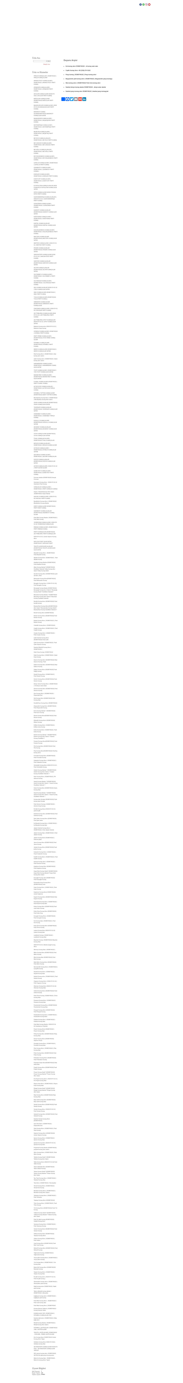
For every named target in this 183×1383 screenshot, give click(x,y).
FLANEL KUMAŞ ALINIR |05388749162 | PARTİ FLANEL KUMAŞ (45, 382)
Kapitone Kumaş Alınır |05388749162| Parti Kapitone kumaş (44, 867)
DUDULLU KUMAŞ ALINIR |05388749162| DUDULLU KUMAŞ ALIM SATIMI (45, 422)
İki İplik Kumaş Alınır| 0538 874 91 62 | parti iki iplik (45, 810)
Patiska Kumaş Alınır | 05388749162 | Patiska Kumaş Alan (44, 1020)
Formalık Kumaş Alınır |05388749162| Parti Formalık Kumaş (44, 756)
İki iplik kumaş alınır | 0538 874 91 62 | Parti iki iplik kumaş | (45, 1277)
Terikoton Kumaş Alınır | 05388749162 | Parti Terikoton (45, 1196)
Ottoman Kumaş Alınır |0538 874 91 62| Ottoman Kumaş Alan (45, 987)
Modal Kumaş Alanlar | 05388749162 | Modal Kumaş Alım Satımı (44, 1323)
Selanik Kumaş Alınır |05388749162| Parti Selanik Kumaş (45, 1115)
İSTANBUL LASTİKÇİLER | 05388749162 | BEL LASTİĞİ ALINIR (45, 1328)
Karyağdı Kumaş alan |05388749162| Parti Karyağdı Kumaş (44, 878)
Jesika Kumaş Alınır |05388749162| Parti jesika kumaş (45, 848)
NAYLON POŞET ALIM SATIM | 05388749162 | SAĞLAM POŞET (43, 542)
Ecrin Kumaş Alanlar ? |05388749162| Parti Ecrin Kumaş (44, 711)
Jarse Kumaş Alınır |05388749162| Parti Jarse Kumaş (45, 843)
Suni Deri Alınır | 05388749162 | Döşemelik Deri (43, 1124)
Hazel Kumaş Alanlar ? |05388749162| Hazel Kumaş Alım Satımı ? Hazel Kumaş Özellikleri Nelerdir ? (45, 794)
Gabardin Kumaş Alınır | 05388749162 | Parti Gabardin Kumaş (45, 761)
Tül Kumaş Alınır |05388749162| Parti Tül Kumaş (45, 1209)
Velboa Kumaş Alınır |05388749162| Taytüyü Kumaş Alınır (44, 1234)
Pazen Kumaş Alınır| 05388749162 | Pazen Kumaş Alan (44, 1030)
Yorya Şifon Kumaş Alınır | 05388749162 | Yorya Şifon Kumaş (45, 1258)
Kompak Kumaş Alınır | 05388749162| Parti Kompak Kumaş (44, 917)
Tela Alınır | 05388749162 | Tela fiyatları (45, 1183)
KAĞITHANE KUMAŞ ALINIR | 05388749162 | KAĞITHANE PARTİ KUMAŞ (44, 218)
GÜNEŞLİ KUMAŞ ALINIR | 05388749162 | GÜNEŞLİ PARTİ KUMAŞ (46, 332)
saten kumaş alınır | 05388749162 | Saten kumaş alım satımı (46, 359)
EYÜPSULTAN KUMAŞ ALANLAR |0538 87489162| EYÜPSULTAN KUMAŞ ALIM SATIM (45, 187)
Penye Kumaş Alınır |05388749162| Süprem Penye (44, 1039)
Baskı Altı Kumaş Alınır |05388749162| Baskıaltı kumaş (45, 1268)
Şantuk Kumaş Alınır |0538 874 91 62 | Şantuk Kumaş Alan (45, 1143)
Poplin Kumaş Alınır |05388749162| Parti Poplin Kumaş (45, 1068)
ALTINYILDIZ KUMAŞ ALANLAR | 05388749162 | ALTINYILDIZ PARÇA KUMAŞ (44, 388)
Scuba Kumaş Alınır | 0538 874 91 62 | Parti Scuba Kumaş (45, 1110)
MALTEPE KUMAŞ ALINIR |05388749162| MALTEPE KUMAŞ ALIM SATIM (45, 238)
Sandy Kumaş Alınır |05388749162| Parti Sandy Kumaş (45, 1105)
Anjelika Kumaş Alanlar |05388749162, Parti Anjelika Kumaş (45, 563)
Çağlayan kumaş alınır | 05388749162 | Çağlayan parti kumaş (45, 1297)
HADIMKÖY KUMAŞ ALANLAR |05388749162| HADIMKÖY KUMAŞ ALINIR (44, 512)
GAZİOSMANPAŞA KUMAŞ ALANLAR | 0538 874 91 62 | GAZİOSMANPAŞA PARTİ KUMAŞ (45, 198)
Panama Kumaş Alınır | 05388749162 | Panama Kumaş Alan (45, 1001)
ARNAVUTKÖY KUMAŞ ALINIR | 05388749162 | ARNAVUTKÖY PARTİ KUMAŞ (44, 82)
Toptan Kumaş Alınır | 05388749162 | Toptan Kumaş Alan (44, 1273)
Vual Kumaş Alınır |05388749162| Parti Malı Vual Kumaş (45, 1244)
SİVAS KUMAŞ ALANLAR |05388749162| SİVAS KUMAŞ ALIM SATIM (45, 403)
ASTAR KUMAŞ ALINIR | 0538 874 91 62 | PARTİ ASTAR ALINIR (45, 467)
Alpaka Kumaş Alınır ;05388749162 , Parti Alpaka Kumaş (46, 558)
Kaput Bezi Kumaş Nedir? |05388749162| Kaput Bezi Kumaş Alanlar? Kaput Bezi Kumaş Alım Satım (45, 872)
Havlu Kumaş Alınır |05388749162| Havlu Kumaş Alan (45, 789)
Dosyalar (79, 45)
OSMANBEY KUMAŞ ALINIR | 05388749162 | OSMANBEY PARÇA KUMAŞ (44, 415)
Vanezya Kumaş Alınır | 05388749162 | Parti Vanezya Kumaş (45, 1225)
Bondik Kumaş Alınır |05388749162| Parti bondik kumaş (45, 602)
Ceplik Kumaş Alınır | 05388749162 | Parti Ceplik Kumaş (46, 629)
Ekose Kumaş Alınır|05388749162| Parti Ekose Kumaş (45, 716)
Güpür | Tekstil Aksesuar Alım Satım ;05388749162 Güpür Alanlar (44, 492)
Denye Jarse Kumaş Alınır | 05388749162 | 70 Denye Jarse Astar (45, 684)
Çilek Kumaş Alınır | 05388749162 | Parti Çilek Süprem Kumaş (45, 643)
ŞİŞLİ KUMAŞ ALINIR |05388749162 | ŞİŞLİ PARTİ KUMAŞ (44, 293)
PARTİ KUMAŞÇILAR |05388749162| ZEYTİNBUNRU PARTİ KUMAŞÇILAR (45, 532)
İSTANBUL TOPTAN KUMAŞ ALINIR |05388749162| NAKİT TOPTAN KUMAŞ (45, 394)
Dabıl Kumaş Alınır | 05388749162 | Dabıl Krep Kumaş (45, 656)
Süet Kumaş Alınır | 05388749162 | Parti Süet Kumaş (45, 1129)
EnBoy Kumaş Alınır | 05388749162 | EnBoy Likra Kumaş (44, 726)
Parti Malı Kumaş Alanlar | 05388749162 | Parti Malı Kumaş (45, 518)
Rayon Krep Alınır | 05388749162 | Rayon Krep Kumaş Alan (45, 1084)
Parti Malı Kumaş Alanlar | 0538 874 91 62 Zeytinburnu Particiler (45, 1025)
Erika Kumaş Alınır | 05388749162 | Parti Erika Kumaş (45, 730)
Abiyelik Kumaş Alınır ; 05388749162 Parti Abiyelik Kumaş (44, 553)
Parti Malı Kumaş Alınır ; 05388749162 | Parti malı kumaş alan (45, 1301)
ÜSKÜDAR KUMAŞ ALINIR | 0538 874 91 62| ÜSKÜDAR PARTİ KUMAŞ (46, 309)
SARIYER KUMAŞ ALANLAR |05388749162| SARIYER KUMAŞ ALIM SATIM (45, 262)
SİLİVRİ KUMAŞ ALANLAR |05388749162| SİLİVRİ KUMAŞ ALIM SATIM (44, 269)
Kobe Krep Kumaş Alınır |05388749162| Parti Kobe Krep (45, 912)
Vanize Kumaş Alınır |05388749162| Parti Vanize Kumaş (45, 1229)
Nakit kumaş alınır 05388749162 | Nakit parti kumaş (45, 1287)
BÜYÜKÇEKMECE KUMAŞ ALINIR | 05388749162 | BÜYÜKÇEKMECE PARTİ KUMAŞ (45, 157)
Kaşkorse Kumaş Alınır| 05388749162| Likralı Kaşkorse (45, 893)
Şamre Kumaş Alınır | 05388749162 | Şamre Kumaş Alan (44, 1139)
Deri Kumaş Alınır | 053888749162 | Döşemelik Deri (44, 694)
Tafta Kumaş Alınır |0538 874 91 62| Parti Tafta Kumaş (45, 1163)
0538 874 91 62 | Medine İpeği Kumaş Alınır (44, 945)
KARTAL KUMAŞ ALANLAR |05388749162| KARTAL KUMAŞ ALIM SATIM (45, 225)
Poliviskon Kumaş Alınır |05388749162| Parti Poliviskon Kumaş (45, 1058)
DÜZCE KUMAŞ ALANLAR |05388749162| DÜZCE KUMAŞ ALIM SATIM (44, 461)
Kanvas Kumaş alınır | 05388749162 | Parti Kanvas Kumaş (44, 862)
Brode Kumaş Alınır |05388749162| (44, 612)
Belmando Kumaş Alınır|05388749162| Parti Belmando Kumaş (45, 579)
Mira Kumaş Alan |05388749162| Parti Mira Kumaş (44, 958)
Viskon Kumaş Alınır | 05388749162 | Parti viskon (44, 1239)
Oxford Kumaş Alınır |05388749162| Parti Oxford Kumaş (45, 991)
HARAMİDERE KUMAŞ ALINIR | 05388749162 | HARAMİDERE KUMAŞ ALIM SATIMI (45, 365)
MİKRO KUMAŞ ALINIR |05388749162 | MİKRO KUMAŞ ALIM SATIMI (45, 350)
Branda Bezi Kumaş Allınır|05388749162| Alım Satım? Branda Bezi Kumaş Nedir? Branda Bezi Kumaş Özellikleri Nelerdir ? (45, 607)
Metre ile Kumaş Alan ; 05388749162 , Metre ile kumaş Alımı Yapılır (45, 1359)
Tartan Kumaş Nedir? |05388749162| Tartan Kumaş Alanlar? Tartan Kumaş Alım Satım (44, 1173)
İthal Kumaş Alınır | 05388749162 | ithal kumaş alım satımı (45, 354)
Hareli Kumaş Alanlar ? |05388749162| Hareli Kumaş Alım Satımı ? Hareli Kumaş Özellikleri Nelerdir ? (46, 783)
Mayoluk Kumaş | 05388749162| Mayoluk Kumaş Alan (45, 940)
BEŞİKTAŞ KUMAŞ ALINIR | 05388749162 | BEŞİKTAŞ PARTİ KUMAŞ (43, 133)
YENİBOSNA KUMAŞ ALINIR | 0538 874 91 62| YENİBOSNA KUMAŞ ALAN (45, 523)
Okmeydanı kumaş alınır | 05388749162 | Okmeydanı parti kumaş (45, 1282)
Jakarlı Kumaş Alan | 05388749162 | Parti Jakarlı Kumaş (45, 833)
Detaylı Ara (46, 64)
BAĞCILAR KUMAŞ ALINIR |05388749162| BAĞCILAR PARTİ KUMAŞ (43, 100)
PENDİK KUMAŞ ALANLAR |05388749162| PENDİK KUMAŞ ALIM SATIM (45, 249)
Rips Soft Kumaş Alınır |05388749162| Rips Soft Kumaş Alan (44, 1100)
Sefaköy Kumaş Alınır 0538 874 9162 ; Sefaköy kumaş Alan (45, 1343)
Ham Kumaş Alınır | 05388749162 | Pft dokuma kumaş (45, 777)
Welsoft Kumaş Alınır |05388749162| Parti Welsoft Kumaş (46, 1249)
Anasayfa (40, 45)
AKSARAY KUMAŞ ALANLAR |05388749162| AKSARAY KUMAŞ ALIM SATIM (45, 428)
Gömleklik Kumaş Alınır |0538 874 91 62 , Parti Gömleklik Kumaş (45, 766)
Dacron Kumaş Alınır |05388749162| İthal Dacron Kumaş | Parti (45, 660)
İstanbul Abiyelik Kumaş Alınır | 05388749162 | (42, 648)
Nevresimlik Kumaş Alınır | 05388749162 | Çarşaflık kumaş (46, 967)
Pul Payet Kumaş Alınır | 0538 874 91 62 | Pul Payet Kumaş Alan (46, 1079)
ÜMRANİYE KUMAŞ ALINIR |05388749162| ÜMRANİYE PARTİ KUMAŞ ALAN (43, 303)
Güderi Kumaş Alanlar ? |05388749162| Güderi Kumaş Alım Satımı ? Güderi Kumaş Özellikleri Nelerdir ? (45, 771)
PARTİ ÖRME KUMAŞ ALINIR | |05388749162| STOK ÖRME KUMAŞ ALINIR (44, 337)
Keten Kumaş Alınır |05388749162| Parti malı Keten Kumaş (45, 907)
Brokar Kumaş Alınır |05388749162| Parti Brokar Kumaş (45, 616)
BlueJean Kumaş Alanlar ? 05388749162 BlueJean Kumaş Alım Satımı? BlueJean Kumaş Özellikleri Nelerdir (45, 596)
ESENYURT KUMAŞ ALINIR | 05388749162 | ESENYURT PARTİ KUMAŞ (44, 180)
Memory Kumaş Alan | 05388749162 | (44, 949)
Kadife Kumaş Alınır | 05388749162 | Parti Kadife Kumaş (46, 857)
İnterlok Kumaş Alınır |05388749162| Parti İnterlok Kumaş (45, 814)
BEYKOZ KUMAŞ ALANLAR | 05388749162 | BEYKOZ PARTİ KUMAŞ (45, 139)
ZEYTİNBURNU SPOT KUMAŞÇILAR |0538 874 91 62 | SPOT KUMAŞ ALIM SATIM (45, 321)
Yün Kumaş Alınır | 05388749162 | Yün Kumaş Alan (45, 1263)
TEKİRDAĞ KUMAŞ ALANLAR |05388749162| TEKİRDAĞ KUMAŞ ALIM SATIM (45, 409)
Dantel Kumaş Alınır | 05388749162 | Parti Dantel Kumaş (44, 675)
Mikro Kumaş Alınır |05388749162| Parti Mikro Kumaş (45, 953)
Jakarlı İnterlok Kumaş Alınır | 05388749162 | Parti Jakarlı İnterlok (44, 829)
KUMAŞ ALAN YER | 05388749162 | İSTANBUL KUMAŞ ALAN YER (44, 1314)
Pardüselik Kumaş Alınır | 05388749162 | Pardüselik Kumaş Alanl (45, 1015)
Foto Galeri (93, 45)
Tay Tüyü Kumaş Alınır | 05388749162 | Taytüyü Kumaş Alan (45, 1179)
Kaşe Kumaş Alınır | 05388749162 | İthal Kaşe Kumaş (45, 888)
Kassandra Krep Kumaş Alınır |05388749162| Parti (42, 883)
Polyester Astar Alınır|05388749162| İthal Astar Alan (45, 1063)
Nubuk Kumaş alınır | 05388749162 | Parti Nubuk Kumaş (46, 977)
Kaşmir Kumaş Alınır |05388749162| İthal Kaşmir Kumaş (45, 897)
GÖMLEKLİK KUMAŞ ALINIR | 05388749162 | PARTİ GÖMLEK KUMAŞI (45, 488)
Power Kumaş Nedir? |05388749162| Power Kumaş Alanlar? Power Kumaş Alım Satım (44, 1073)
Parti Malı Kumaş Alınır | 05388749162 (45, 1305)
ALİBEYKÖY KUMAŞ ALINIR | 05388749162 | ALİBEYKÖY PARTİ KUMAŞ (44, 472)
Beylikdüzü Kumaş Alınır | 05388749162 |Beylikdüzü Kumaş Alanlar (45, 502)
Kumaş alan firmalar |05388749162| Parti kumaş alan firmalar (45, 800)
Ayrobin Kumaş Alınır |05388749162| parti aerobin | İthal (45, 574)
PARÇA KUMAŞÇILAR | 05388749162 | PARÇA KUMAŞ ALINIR (45, 76)
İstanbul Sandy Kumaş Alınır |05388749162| (42, 1119)
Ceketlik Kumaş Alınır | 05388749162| (44, 625)
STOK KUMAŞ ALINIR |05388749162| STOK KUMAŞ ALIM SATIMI (44, 434)
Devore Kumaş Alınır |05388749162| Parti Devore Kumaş (45, 689)
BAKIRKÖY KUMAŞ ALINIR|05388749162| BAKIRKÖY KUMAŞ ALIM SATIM (43, 113)
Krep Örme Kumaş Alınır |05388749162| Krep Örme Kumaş (45, 926)
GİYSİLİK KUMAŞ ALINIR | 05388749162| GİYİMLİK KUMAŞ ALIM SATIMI (45, 449)
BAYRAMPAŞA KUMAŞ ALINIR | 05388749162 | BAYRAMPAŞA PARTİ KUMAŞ (44, 126)
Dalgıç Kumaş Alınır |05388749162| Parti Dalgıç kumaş (45, 670)
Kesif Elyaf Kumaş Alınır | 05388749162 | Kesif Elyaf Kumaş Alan (45, 902)
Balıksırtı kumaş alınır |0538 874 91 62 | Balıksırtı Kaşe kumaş (45, 327)
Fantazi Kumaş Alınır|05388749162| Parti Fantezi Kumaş (45, 742)
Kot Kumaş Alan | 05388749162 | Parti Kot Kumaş (44, 921)
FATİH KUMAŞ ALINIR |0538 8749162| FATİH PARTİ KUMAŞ (45, 193)
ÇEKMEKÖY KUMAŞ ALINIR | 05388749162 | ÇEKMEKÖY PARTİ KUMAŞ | (44, 169)
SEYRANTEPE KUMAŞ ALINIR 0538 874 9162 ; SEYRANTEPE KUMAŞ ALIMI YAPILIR (45, 1348)
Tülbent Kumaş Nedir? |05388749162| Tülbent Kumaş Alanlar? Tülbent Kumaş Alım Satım (45, 1214)
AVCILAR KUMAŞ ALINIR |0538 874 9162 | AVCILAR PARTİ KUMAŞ (44, 94)
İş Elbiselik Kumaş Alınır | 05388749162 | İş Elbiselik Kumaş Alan (45, 824)
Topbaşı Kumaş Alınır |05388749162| (44, 1200)
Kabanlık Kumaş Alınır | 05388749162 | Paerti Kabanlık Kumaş (45, 853)
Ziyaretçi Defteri (110, 45)
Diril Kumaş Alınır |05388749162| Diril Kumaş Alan (44, 699)
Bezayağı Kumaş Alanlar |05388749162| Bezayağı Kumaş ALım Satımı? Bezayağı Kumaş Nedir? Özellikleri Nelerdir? (45, 589)
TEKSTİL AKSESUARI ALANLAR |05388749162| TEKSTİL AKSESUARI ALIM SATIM (44, 548)
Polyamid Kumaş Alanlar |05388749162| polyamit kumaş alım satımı (45, 1148)
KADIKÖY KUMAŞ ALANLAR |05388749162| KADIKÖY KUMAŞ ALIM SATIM (45, 211)
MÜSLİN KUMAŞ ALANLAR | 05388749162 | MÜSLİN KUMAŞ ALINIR (45, 444)
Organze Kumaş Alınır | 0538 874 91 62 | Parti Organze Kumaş (45, 982)
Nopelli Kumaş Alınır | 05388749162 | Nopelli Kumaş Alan (44, 972)
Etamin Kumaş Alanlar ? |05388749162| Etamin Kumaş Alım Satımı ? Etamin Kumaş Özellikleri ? (45, 736)
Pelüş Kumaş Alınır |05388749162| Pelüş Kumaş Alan (45, 1034)
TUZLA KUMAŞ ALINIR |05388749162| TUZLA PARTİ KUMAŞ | (45, 298)
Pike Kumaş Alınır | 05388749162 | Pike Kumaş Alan (45, 1049)
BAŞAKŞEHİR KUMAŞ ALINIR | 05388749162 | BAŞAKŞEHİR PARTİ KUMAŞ (44, 120)
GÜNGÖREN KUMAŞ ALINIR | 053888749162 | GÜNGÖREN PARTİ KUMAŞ (44, 205)
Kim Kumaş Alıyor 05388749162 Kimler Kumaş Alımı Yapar (45, 1338)
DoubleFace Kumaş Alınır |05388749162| (45, 703)
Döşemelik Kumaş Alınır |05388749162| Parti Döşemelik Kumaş (45, 707)
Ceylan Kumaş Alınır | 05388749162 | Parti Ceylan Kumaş (44, 634)
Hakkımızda (54, 45)
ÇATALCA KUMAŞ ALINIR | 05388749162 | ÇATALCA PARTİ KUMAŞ (46, 163)
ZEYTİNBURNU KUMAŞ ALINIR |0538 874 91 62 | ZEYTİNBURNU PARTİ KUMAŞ (45, 315)
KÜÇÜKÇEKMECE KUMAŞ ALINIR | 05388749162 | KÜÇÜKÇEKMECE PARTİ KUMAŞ (46, 231)
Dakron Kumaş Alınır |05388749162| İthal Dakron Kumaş (45, 665)
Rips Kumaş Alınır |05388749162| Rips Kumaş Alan (45, 1095)
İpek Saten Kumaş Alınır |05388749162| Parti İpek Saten (45, 819)
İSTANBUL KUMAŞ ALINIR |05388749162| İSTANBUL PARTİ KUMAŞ (43, 344)
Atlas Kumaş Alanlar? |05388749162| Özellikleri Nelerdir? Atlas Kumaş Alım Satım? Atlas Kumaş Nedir (44, 568)
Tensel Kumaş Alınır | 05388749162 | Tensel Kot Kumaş (44, 1186)
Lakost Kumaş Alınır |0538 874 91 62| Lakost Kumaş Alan (44, 931)
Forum (68, 45)
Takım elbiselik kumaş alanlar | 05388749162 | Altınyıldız (42, 1292)
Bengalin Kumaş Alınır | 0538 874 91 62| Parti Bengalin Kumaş (45, 584)
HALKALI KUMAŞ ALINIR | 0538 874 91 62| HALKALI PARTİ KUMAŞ (45, 497)
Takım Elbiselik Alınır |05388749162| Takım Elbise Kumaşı (44, 1167)
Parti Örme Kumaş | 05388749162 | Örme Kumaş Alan (45, 996)
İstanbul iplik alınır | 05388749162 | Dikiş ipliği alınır (45, 1319)
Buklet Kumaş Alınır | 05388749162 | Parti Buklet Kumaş (46, 621)
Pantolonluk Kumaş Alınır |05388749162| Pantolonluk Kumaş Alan (45, 1006)
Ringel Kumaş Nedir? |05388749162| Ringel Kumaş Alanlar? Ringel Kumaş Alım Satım (44, 1090)
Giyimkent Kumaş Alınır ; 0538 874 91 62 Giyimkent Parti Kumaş (45, 483)
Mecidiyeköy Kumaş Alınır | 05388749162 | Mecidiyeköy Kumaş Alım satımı (45, 398)
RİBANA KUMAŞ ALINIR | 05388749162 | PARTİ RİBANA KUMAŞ (45, 528)
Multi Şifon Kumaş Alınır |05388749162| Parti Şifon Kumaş (45, 963)
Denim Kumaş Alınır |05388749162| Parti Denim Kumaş (45, 680)
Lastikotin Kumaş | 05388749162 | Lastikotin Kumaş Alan (43, 936)
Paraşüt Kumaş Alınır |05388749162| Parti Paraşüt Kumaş (44, 1011)
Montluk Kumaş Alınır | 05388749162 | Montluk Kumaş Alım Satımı (44, 1191)
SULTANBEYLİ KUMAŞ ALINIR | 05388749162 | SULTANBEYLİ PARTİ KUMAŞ (44, 276)
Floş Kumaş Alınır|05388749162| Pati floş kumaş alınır (45, 751)
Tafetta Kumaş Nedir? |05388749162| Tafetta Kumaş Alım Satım (44, 1158)
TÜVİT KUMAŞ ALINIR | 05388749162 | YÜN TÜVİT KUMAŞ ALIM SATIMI (45, 371)
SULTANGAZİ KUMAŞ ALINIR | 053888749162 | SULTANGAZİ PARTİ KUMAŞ (44, 282)
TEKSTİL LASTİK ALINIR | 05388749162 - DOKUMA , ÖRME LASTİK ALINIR (45, 1333)
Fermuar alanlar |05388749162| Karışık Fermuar (45, 478)
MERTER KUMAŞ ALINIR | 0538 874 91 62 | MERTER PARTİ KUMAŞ (45, 244)
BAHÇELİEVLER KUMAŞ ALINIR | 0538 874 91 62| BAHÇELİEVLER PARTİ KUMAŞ (45, 107)
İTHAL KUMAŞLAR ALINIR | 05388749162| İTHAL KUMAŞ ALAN (44, 439)
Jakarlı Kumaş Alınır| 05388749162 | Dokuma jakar (44, 838)
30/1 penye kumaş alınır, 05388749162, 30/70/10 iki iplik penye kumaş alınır (45, 1354)
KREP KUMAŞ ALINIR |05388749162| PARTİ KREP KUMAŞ (44, 507)
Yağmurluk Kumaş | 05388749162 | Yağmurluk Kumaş (44, 1253)
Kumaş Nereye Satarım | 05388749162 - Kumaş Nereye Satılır (45, 1309)
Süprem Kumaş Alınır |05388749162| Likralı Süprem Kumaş (44, 1134)
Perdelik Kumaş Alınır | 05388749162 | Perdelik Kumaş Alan (45, 1044)
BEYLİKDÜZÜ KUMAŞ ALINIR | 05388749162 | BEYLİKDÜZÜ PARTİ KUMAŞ (44, 144)
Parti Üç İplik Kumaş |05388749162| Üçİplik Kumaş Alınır (44, 1220)
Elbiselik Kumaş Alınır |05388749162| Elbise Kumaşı (44, 721)
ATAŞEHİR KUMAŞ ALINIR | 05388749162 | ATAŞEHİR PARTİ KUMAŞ (43, 89)
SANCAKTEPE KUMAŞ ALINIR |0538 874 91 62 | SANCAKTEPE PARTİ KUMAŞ (44, 256)
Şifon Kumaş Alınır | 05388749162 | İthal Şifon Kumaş (45, 1153)
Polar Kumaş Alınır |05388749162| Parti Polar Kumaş (45, 1054)
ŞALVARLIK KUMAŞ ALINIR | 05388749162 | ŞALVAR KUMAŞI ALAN (45, 455)
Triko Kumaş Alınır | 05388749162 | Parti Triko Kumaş (45, 1204)
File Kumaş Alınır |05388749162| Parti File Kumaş (44, 747)
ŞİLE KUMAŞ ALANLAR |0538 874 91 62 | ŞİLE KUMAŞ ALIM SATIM (45, 288)
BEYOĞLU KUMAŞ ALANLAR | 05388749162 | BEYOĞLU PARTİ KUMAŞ (43, 151)
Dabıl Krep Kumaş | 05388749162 (43, 652)
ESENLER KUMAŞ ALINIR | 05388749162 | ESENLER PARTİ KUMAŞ (46, 175)
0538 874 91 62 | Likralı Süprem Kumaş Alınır (45, 537)
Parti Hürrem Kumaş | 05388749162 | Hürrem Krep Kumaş (44, 805)
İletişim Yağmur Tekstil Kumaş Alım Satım (55, 51)
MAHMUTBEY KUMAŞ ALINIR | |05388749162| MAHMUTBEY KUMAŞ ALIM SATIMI (45, 376)
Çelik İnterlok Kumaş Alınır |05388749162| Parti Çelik (41, 638)
